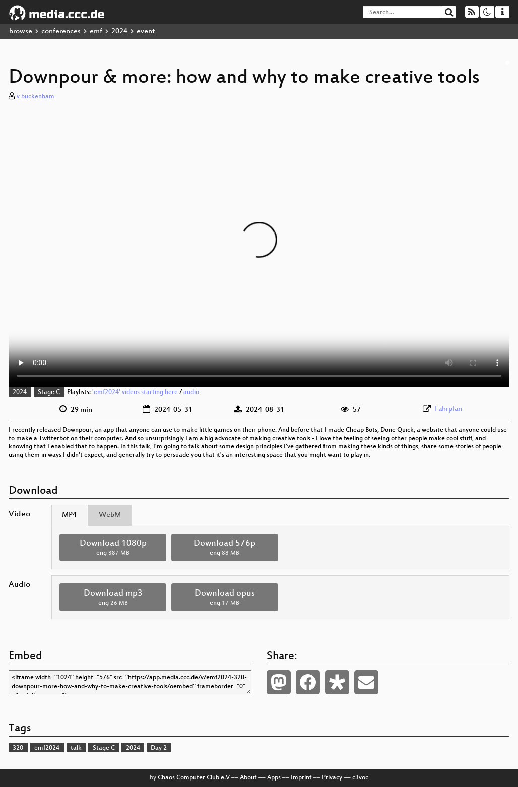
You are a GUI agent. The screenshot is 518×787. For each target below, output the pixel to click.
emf (96, 31)
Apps (274, 777)
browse (20, 31)
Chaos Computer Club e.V (194, 777)
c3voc (360, 777)
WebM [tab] (110, 515)
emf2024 (46, 748)
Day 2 (159, 748)
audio (191, 392)
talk (76, 748)
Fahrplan (448, 409)
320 (18, 748)
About (248, 777)
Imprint (301, 777)
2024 (119, 31)
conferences (61, 31)
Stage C (49, 392)
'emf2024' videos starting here (135, 392)
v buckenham (35, 96)
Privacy (332, 777)
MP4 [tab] (69, 515)
